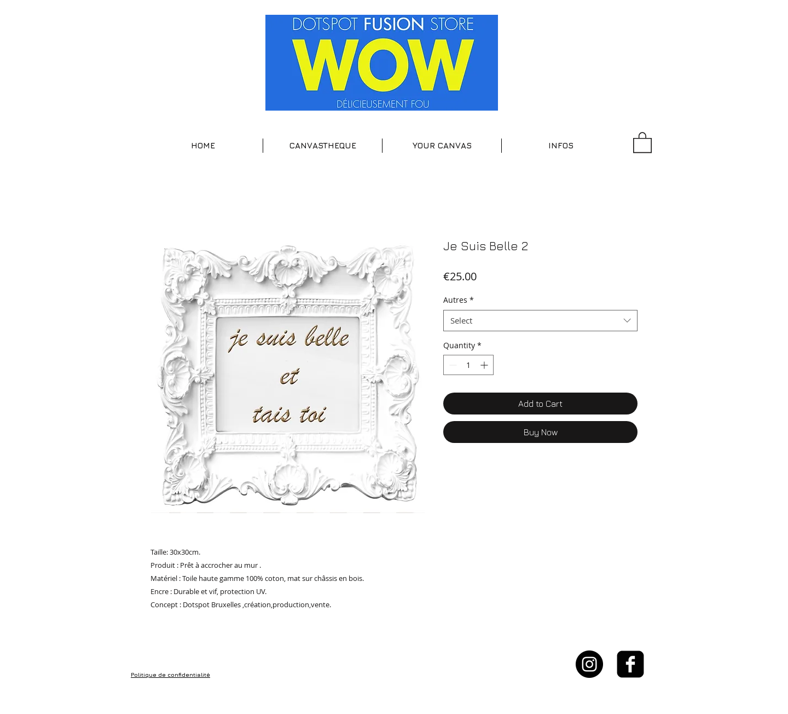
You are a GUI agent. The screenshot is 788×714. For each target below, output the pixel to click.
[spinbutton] (468, 365)
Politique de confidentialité (170, 674)
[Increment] (485, 365)
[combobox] (540, 320)
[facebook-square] (630, 664)
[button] (322, 146)
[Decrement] (452, 365)
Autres (458, 300)
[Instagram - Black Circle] (589, 664)
